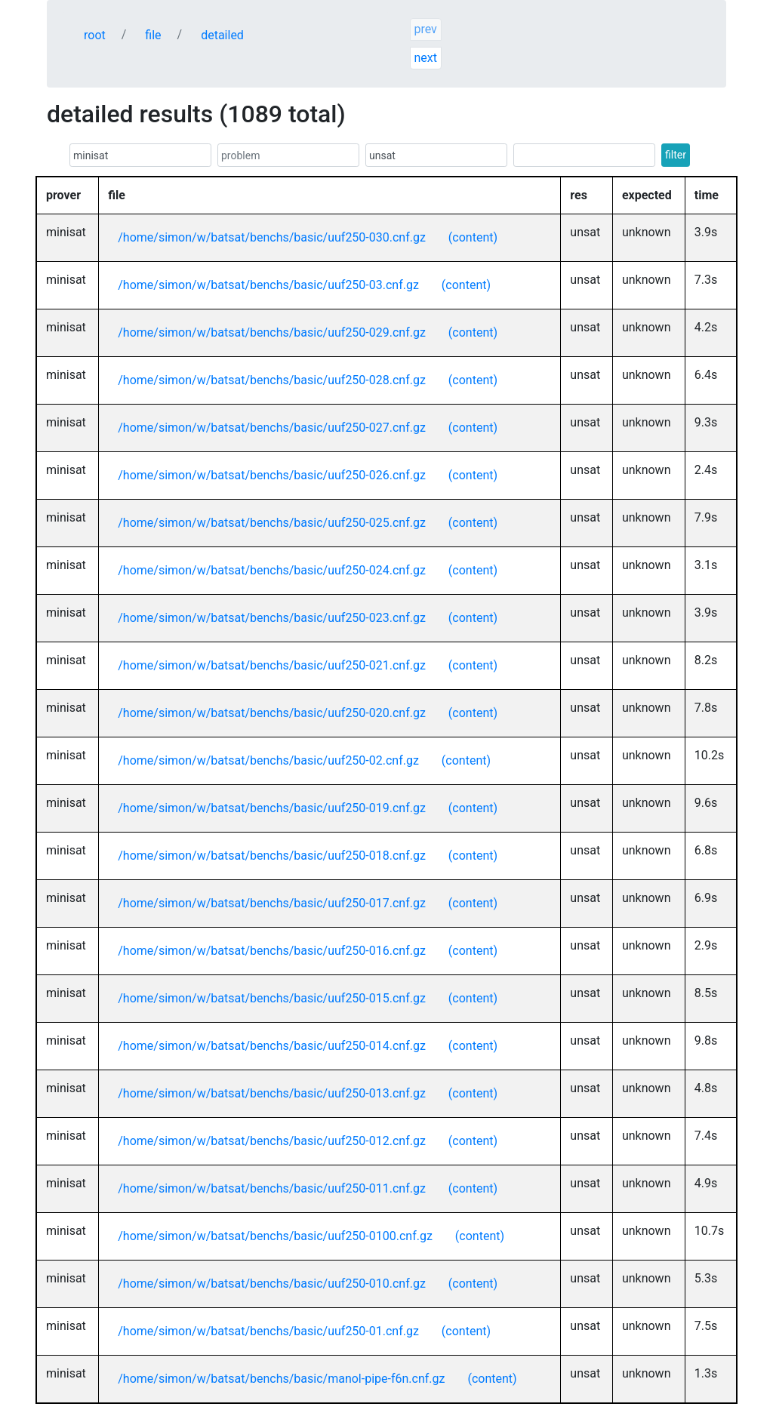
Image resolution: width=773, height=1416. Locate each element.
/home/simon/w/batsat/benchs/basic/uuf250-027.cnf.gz (272, 427)
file (153, 35)
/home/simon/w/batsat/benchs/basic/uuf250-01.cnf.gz (268, 1331)
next (425, 58)
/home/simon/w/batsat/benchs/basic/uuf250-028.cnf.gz (272, 380)
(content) (472, 237)
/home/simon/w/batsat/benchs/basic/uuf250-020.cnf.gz (272, 713)
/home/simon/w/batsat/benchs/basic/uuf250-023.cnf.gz (272, 618)
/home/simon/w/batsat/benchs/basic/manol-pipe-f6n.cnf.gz (281, 1378)
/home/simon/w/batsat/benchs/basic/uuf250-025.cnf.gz (272, 523)
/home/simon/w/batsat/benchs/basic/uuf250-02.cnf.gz (268, 760)
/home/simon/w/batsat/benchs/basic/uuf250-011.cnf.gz (272, 1188)
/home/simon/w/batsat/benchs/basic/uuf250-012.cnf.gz (272, 1141)
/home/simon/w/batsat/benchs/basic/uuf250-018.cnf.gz (272, 855)
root (95, 35)
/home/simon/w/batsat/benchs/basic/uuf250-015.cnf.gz (272, 998)
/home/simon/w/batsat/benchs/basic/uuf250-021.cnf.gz (272, 665)
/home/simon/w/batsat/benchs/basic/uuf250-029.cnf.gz (272, 332)
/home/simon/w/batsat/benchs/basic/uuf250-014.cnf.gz (272, 1046)
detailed (222, 35)
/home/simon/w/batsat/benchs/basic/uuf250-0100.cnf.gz (275, 1236)
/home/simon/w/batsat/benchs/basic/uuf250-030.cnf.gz (272, 237)
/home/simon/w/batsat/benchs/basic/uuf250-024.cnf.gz (272, 570)
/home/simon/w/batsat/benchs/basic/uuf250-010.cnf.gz (272, 1283)
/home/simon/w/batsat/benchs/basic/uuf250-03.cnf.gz (268, 285)
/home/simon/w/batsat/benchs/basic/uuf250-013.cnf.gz (272, 1093)
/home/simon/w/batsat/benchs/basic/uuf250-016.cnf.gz (272, 950)
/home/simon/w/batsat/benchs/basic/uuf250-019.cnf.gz (272, 808)
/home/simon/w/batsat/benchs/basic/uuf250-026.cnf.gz (272, 475)
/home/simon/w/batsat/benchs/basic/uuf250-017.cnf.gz (272, 903)
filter (675, 155)
